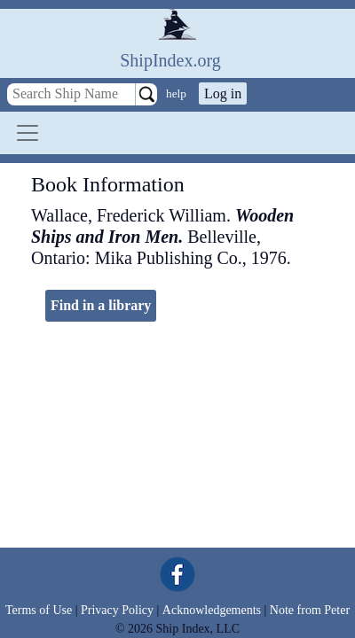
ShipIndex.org (170, 60)
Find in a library (101, 305)
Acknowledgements (211, 610)
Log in (222, 93)
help (176, 93)
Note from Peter (310, 610)
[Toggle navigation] (27, 133)
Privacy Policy (117, 610)
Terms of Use (38, 610)
